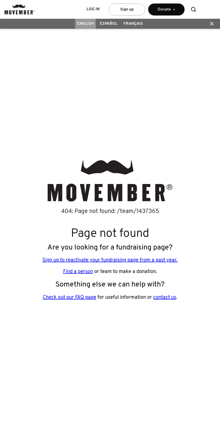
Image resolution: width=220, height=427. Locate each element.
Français (133, 24)
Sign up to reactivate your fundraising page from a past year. (110, 260)
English (85, 24)
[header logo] (19, 9)
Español (108, 24)
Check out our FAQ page (69, 297)
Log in (93, 9)
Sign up (127, 10)
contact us (164, 297)
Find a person (78, 271)
